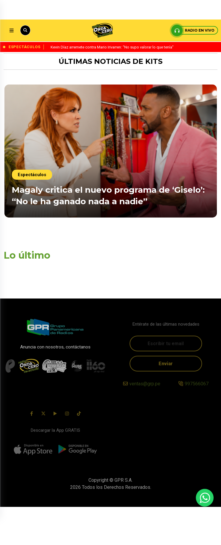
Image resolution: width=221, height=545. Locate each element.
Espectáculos (32, 174)
